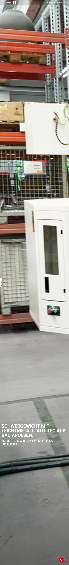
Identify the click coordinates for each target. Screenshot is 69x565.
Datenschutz (1, 282)
